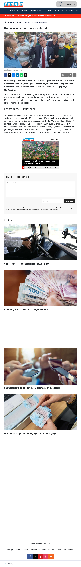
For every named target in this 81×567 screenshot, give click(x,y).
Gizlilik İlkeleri (35, 550)
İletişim (25, 550)
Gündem (32, 11)
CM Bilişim (11, 564)
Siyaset (40, 11)
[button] (67, 75)
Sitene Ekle (46, 550)
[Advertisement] (40, 330)
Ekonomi (56, 11)
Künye (18, 550)
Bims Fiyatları (68, 550)
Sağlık (64, 11)
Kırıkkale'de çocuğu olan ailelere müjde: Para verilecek (35, 16)
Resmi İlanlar (13, 11)
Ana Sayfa (9, 22)
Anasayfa (10, 550)
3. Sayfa (24, 11)
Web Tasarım (56, 550)
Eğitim (48, 11)
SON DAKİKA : (8, 16)
